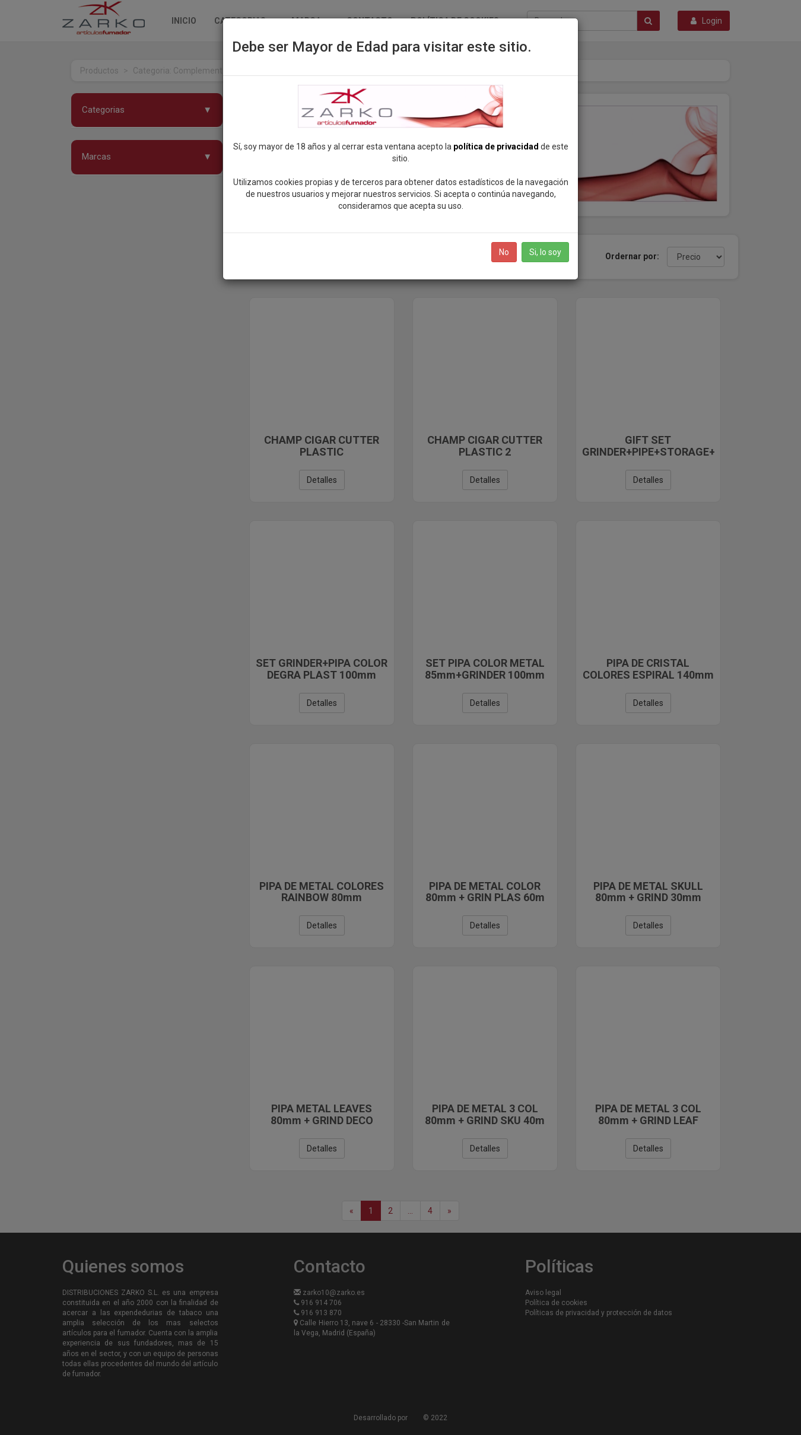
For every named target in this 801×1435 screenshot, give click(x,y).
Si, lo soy (545, 252)
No (504, 252)
